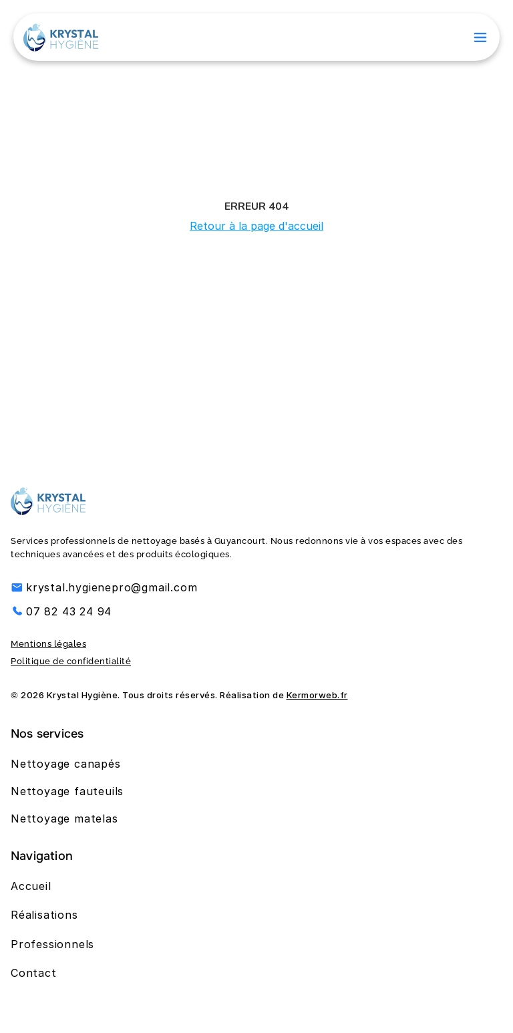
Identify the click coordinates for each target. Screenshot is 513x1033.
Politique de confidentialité (71, 661)
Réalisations (44, 914)
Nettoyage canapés (66, 763)
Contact (34, 973)
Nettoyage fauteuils (67, 791)
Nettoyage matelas (64, 818)
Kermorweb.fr (317, 695)
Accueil (31, 886)
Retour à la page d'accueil (256, 226)
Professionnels (52, 944)
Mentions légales (48, 644)
